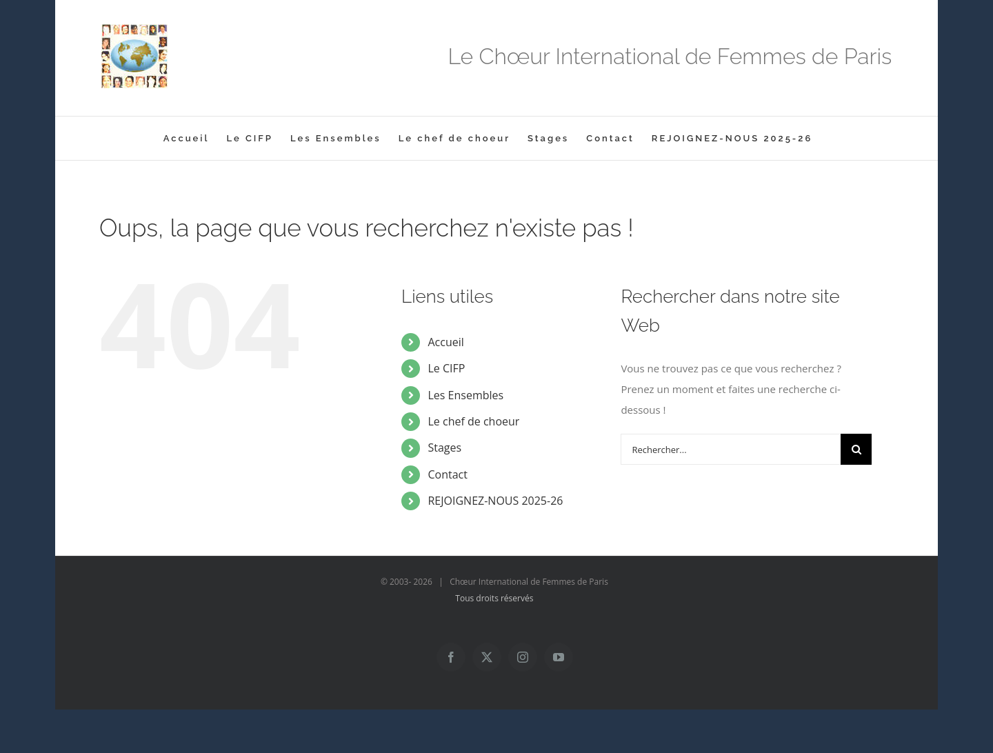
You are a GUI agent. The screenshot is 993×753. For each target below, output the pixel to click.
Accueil (445, 342)
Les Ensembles (465, 395)
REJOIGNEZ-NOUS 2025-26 (495, 500)
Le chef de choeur (473, 421)
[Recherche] (856, 449)
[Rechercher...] (731, 449)
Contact (447, 474)
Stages (444, 447)
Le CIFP (446, 368)
